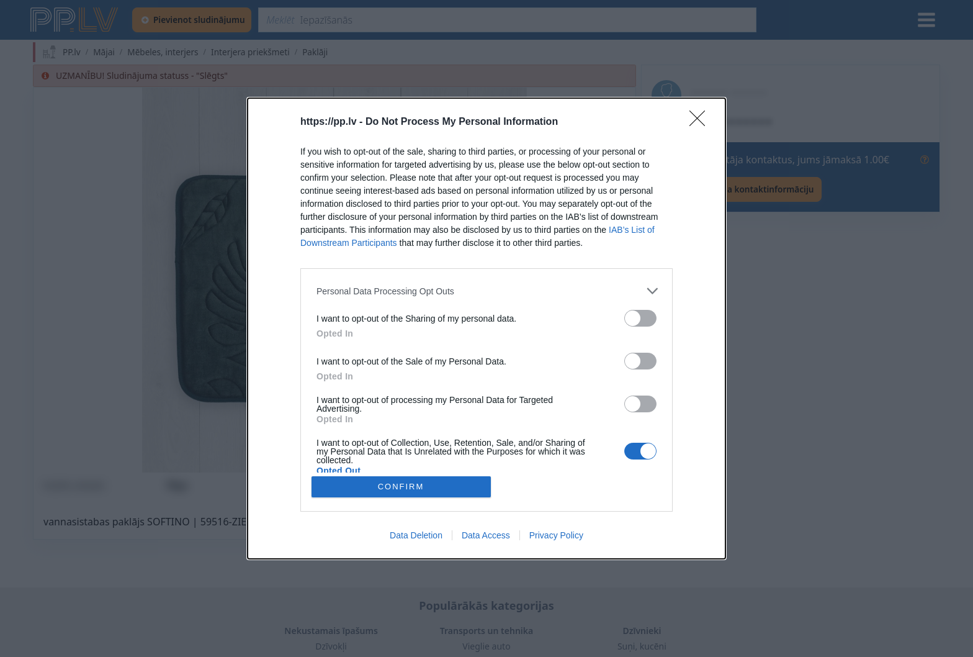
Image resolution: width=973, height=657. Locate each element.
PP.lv (72, 52)
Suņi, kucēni (641, 646)
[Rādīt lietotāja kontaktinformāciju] (737, 189)
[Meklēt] (507, 19)
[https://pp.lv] (75, 19)
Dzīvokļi (331, 646)
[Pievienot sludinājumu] (191, 19)
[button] (334, 280)
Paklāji (315, 52)
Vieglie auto (486, 646)
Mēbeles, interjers (162, 52)
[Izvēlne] (926, 20)
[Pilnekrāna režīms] (614, 451)
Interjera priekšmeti (250, 52)
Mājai (104, 52)
